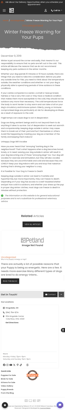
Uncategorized (17, 20)
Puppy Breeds (7, 389)
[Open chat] (59, 404)
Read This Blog (10, 281)
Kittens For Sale (8, 382)
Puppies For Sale (8, 375)
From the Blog (7, 393)
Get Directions (10, 322)
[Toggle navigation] (4, 10)
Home (5, 20)
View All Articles (33, 224)
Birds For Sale (7, 379)
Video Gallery (7, 386)
